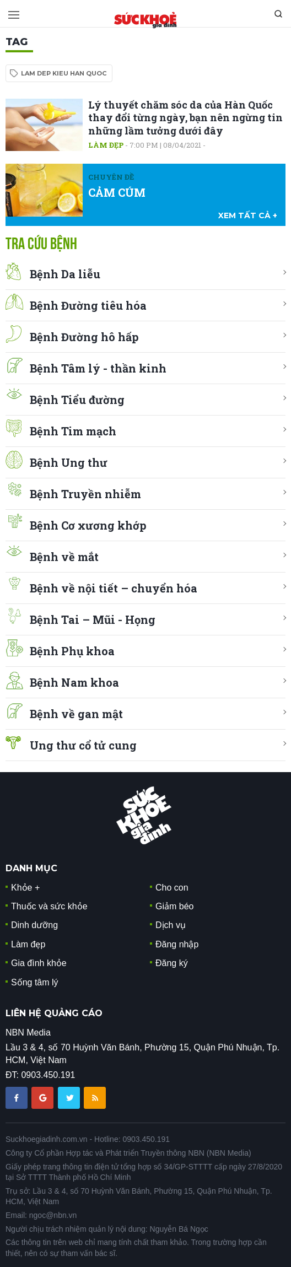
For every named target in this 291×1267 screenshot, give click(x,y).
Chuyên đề (111, 177)
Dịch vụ (170, 925)
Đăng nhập (176, 944)
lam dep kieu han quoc (63, 73)
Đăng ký (171, 963)
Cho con (171, 887)
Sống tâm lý (34, 982)
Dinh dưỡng (34, 925)
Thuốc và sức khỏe (49, 906)
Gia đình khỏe (39, 963)
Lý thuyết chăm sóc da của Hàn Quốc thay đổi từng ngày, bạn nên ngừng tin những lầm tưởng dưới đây (185, 117)
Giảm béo (174, 906)
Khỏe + (25, 887)
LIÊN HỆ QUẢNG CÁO (54, 1013)
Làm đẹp (105, 145)
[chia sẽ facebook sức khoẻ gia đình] (18, 1097)
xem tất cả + (247, 215)
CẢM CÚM (117, 192)
